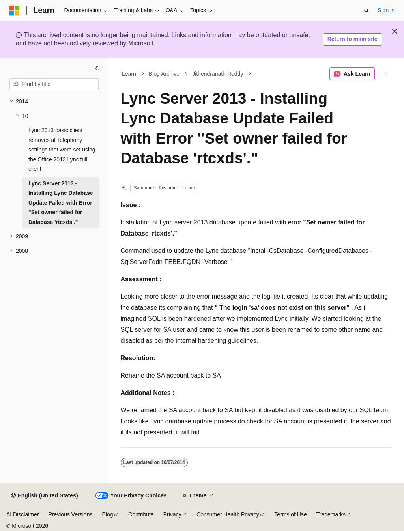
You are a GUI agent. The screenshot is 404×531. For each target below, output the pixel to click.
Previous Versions (70, 514)
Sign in (386, 10)
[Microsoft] (14, 11)
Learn (129, 74)
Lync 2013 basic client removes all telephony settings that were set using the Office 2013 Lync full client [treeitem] (61, 149)
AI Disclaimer (22, 514)
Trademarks (331, 514)
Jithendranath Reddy (217, 74)
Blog (107, 514)
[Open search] (366, 11)
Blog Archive (164, 74)
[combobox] (54, 84)
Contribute (141, 514)
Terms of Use (290, 514)
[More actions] (385, 73)
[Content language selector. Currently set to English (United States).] (44, 496)
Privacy (172, 514)
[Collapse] (96, 68)
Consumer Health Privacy (227, 514)
